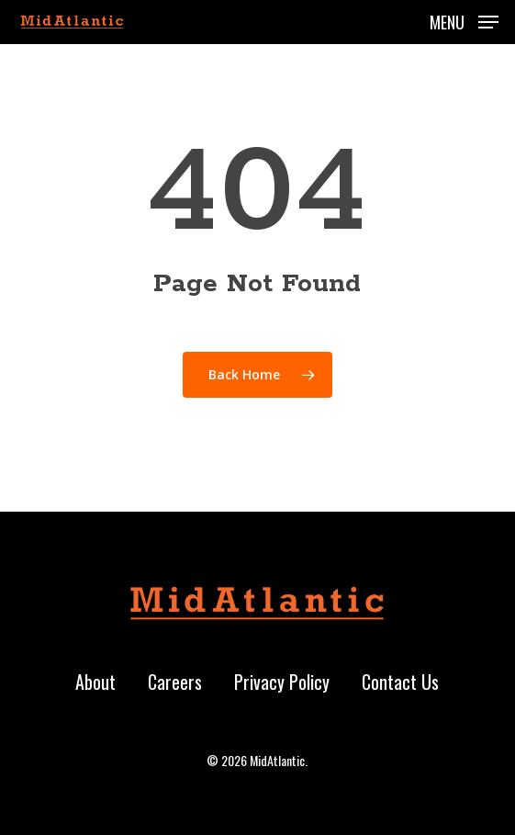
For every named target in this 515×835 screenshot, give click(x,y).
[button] (464, 19)
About (95, 681)
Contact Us (400, 681)
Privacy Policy (282, 681)
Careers (175, 681)
